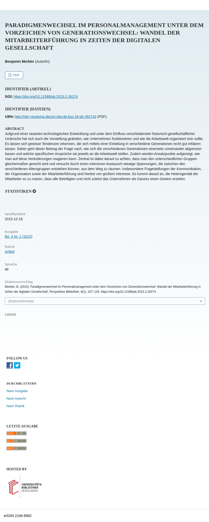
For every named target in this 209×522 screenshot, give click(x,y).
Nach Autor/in (16, 398)
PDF (16, 75)
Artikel (10, 252)
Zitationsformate (21, 301)
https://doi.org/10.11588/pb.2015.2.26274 (46, 97)
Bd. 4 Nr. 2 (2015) (19, 237)
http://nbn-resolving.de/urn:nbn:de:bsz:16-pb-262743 (55, 117)
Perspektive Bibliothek (37, 5)
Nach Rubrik (16, 406)
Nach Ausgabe (17, 391)
